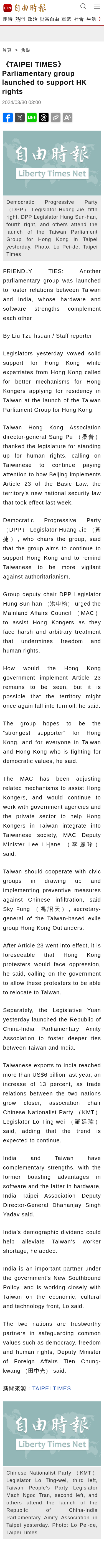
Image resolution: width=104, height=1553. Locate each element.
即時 (7, 19)
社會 (79, 19)
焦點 (26, 50)
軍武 (66, 19)
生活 (91, 19)
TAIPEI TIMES (51, 1388)
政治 (32, 19)
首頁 (7, 50)
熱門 (20, 19)
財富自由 (49, 19)
